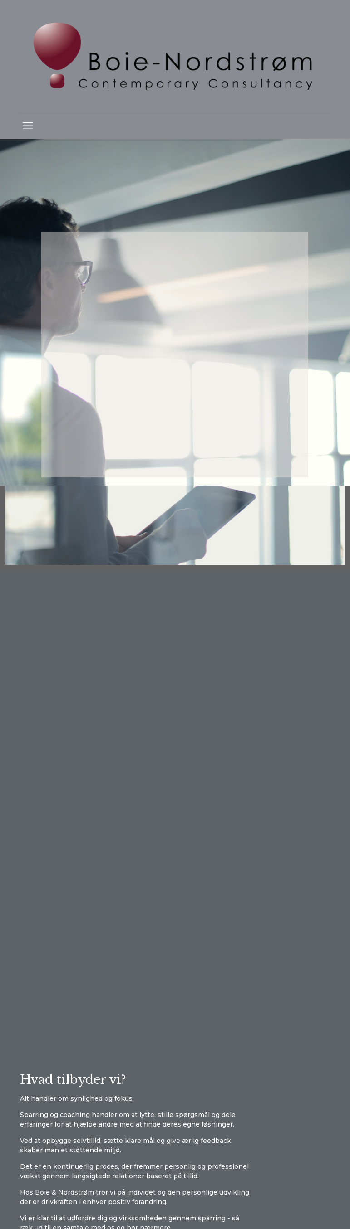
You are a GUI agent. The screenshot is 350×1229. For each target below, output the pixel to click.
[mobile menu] (27, 126)
